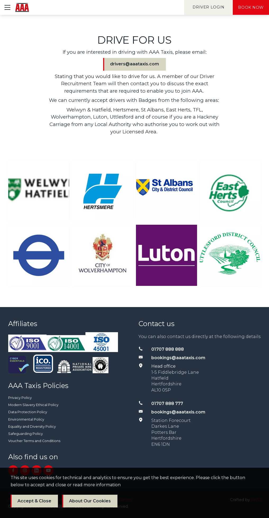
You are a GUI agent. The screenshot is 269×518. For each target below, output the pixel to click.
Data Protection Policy (27, 412)
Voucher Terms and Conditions (34, 441)
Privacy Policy (20, 398)
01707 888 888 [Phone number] (167, 349)
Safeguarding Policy (25, 434)
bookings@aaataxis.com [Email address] (178, 357)
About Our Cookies (90, 500)
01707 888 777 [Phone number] (167, 403)
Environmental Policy (26, 419)
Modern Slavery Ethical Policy (33, 405)
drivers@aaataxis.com (134, 63)
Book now (251, 7)
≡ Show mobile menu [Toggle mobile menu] (9, 7)
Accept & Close (34, 500)
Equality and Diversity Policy (32, 427)
